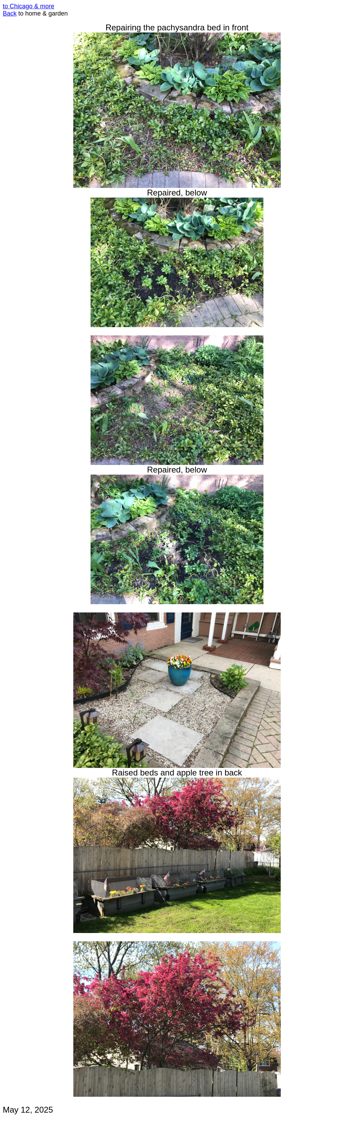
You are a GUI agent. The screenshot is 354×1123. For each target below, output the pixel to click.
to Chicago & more (28, 6)
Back (10, 13)
